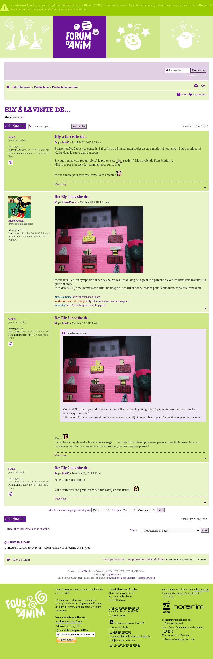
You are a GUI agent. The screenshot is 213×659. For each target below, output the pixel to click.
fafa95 (65, 142)
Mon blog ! (61, 184)
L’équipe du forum (114, 559)
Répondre (15, 126)
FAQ (184, 94)
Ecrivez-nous (118, 615)
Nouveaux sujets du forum (125, 644)
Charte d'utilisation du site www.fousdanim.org (124, 609)
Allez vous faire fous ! (70, 621)
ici (120, 160)
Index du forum (21, 87)
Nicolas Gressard (174, 623)
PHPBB (169, 630)
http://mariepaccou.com (86, 296)
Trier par (123, 510)
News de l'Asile (119, 627)
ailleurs (201, 5)
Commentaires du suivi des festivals (130, 636)
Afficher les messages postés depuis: (79, 510)
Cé (192, 639)
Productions (41, 87)
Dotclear (184, 635)
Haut (205, 187)
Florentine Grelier (146, 577)
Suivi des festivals (121, 631)
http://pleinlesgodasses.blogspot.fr (86, 305)
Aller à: (133, 530)
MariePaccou (69, 202)
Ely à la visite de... (37, 109)
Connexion (199, 94)
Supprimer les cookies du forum (146, 559)
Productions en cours (65, 87)
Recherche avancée (195, 74)
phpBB (83, 571)
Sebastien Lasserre (126, 577)
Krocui (112, 577)
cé (22, 117)
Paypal (75, 626)
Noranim (169, 596)
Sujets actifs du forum (123, 640)
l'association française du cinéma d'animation (185, 591)
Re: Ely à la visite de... (72, 196)
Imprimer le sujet (195, 86)
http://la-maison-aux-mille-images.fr (108, 301)
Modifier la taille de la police (203, 86)
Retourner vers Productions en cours (28, 528)
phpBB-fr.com (114, 574)
